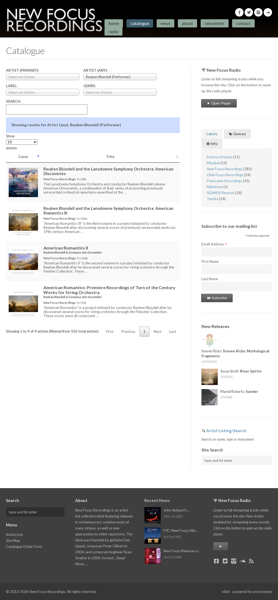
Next (157, 331)
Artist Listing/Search (226, 430)
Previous (128, 331)
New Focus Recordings (224, 169)
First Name (210, 261)
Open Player (219, 103)
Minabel (213, 163)
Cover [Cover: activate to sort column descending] (23, 156)
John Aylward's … (177, 510)
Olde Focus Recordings (225, 175)
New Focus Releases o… (182, 551)
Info (211, 143)
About (187, 23)
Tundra (212, 199)
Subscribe (217, 298)
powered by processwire (252, 591)
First (109, 331)
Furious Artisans (219, 157)
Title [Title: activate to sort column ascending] (110, 156)
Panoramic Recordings (224, 181)
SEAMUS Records (221, 193)
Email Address (214, 244)
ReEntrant (215, 187)
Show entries (21, 142)
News (165, 23)
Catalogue (140, 23)
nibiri (226, 591)
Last (172, 331)
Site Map (13, 540)
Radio (113, 31)
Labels (211, 134)
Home (114, 23)
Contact (243, 23)
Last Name (209, 279)
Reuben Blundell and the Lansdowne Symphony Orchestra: (108, 171)
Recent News (157, 500)
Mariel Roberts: (239, 391)
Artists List (14, 534)
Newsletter (215, 23)
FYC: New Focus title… (180, 530)
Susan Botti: (241, 371)
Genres (237, 134)
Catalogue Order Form (24, 546)
